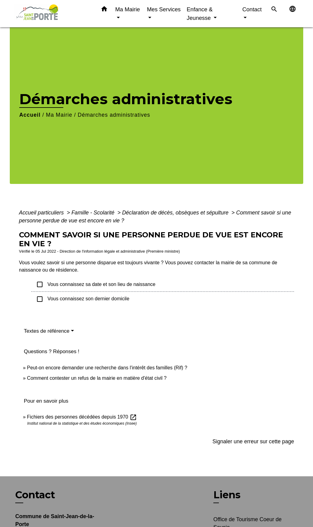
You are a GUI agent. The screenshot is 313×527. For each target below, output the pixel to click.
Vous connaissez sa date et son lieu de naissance (95, 284)
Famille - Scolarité (94, 213)
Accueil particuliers (42, 213)
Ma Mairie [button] (127, 9)
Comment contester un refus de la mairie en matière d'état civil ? (97, 378)
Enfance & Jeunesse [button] (200, 13)
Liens (227, 495)
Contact (35, 495)
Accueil (30, 115)
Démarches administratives (114, 115)
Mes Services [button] (164, 9)
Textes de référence (46, 331)
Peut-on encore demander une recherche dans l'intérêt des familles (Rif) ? (107, 367)
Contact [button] (252, 9)
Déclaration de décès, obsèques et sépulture (176, 213)
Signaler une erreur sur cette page (253, 441)
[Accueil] (52, 13)
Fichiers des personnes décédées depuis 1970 (82, 416)
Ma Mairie (59, 115)
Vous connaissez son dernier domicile (82, 299)
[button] (104, 10)
